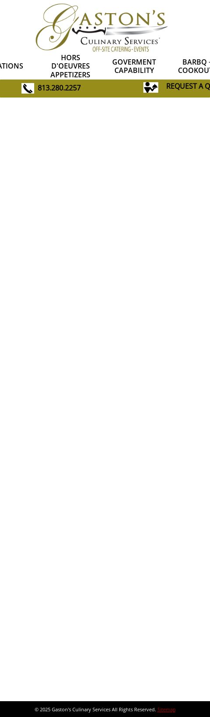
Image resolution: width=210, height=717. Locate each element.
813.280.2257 (59, 88)
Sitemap (166, 709)
